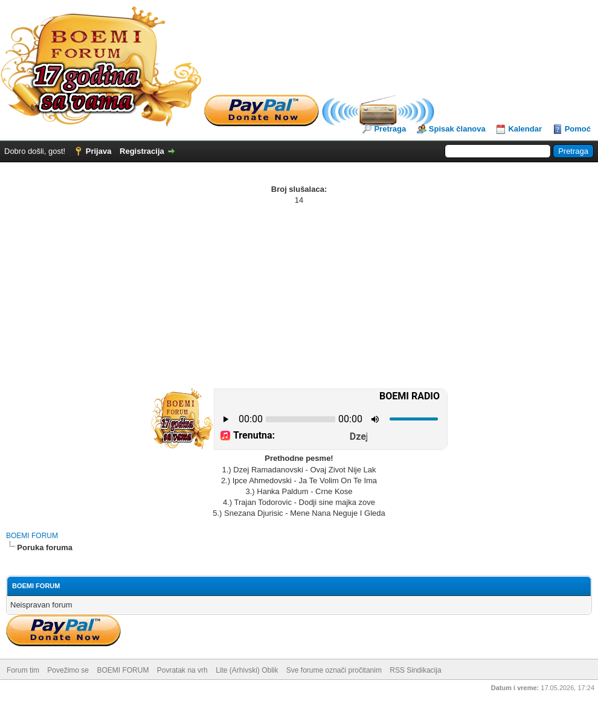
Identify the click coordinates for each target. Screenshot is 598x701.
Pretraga (390, 128)
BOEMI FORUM (32, 535)
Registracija (142, 151)
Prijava (99, 151)
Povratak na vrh (182, 670)
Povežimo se (68, 670)
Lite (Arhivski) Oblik (247, 670)
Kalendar (525, 128)
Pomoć (578, 128)
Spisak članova (457, 128)
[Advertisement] (299, 296)
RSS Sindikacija (415, 670)
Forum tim (23, 670)
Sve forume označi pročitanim (334, 670)
